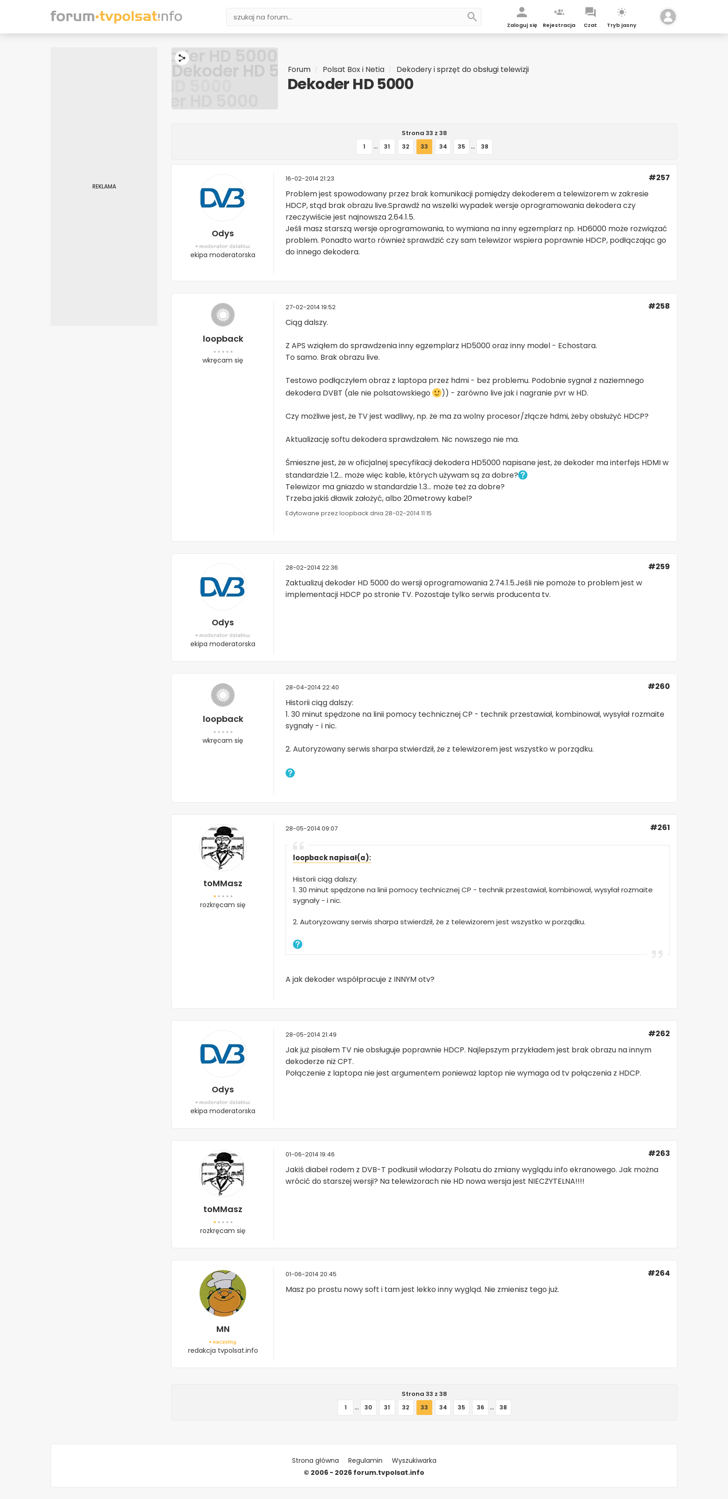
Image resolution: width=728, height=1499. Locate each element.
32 (406, 146)
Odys (223, 233)
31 (387, 146)
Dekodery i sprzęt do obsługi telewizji (464, 69)
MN (223, 1329)
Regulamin (365, 1460)
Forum (300, 69)
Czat (590, 25)
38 (484, 146)
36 (480, 1407)
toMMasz (222, 883)
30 (368, 1407)
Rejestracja (559, 25)
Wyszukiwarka (414, 1460)
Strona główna (315, 1460)
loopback (223, 338)
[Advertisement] (104, 186)
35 (461, 146)
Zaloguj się (522, 25)
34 (443, 146)
